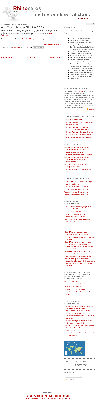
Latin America (58, 398)
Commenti (70, 379)
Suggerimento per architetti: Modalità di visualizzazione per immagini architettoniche (77, 159)
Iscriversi (91, 110)
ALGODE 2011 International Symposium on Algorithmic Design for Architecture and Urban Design (79, 328)
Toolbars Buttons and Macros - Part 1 (77, 195)
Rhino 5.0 (26, 50)
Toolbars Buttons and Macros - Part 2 (77, 192)
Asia (68, 398)
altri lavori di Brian (26, 39)
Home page (31, 57)
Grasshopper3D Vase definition (74, 289)
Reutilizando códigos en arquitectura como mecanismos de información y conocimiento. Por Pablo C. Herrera (78, 308)
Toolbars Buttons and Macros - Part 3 (77, 189)
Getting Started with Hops (73, 222)
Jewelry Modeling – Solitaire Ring (75, 284)
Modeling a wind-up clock (72, 286)
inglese (71, 33)
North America (33, 398)
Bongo (58, 396)
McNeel (81, 91)
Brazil (66, 396)
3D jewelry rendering (71, 281)
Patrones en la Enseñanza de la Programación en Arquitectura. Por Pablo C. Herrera (79, 316)
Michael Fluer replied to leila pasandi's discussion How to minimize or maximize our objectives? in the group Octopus (78, 254)
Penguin (49, 396)
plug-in (12, 50)
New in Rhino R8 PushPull (73, 211)
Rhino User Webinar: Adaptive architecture (78, 132)
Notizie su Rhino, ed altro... (63, 14)
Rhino (29, 396)
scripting (34, 50)
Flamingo (38, 396)
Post (68, 376)
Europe (45, 398)
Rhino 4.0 (19, 50)
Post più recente (6, 57)
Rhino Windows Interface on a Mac (76, 187)
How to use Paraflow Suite (73, 119)
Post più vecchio (55, 57)
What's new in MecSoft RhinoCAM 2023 (77, 219)
